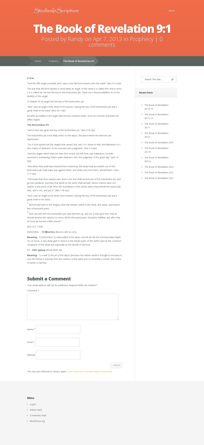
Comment (33, 290)
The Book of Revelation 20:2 (158, 178)
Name (31, 333)
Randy (76, 39)
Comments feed (38, 419)
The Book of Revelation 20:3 (158, 172)
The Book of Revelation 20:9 (158, 142)
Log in (33, 407)
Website (31, 358)
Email (30, 345)
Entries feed (36, 413)
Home (172, 10)
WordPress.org (37, 424)
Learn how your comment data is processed (89, 375)
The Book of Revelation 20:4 (158, 166)
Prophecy (142, 39)
